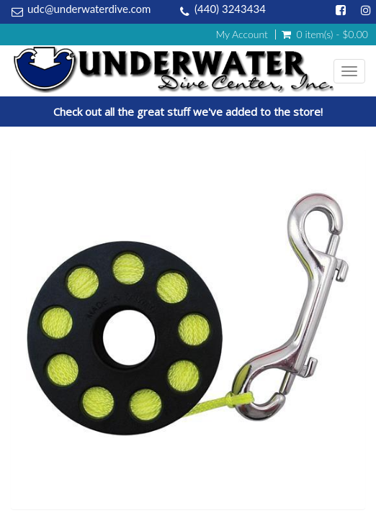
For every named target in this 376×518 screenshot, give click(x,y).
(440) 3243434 (230, 8)
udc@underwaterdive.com (89, 8)
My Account (241, 34)
